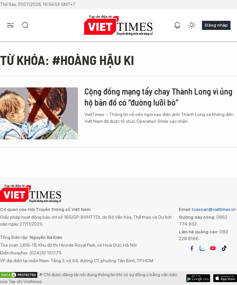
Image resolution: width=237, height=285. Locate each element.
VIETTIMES (118, 25)
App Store (198, 278)
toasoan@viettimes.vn (213, 209)
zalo (202, 248)
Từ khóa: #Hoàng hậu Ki (67, 60)
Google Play (225, 278)
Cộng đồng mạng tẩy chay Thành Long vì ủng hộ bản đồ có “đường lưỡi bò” (158, 96)
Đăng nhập (216, 25)
